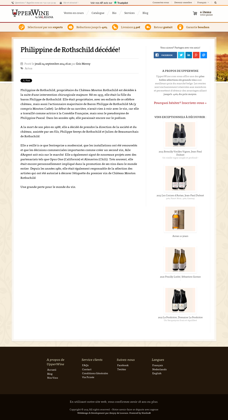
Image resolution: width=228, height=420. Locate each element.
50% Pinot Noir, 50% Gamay (180, 198)
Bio (114, 12)
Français (203, 2)
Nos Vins (52, 377)
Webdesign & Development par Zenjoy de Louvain (102, 413)
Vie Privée (88, 377)
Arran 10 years (180, 236)
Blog (145, 12)
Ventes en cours (74, 12)
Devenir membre (183, 2)
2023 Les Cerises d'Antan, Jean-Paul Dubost (180, 195)
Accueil (51, 369)
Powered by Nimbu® (140, 413)
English (156, 373)
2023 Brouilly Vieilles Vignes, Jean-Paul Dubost (180, 153)
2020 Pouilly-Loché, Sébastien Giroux (180, 276)
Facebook (123, 365)
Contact (86, 369)
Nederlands (159, 369)
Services (129, 12)
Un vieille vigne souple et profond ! (180, 157)
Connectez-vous (161, 2)
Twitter (121, 369)
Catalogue (98, 12)
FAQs (85, 365)
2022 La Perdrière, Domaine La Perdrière (180, 317)
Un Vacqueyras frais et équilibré (180, 320)
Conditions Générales (95, 373)
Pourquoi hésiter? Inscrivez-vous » (180, 103)
